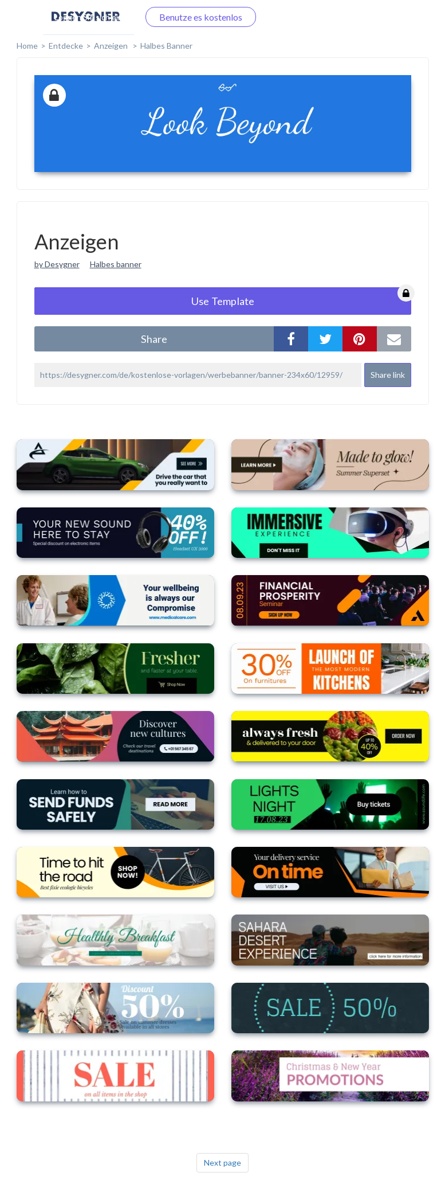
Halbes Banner (166, 45)
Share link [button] (388, 375)
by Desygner (57, 264)
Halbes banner (115, 264)
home (27, 45)
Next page (222, 1162)
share (154, 339)
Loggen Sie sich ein (88, 17)
